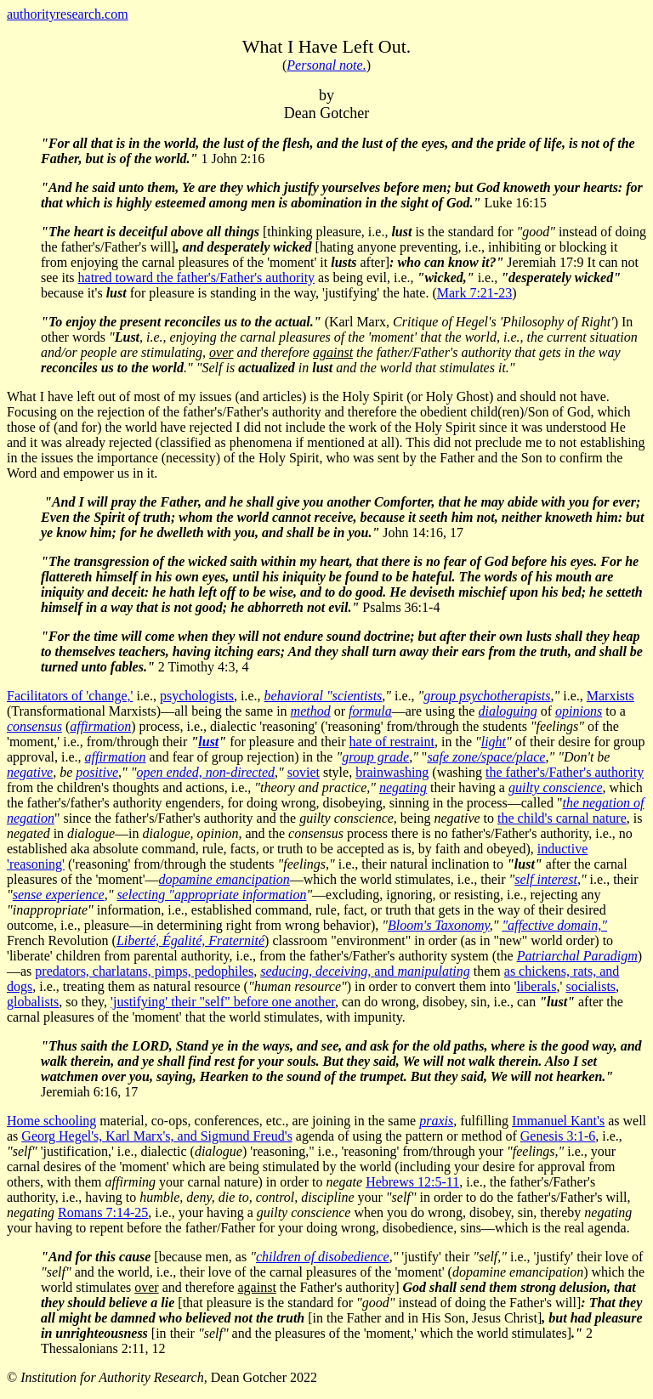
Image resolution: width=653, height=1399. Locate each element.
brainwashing (392, 772)
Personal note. (326, 65)
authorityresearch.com (67, 14)
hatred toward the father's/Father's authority (196, 277)
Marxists (610, 695)
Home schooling (51, 1120)
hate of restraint (391, 741)
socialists (590, 986)
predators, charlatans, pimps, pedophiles (144, 971)
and (365, 971)
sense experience (59, 894)
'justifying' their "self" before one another (223, 1001)
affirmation (115, 757)
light (493, 741)
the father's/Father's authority (564, 772)
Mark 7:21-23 (474, 293)
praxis (436, 1120)
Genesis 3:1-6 (557, 1136)
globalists (33, 1001)
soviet (303, 772)
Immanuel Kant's (558, 1120)
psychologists (197, 695)
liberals (536, 986)
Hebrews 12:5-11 (412, 1182)
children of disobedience (322, 1256)
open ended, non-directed (206, 772)
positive (97, 772)
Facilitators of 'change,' (70, 695)
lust (208, 741)
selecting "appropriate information (211, 894)
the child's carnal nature (562, 818)
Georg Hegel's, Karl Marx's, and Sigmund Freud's (156, 1136)
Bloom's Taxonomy (439, 925)
